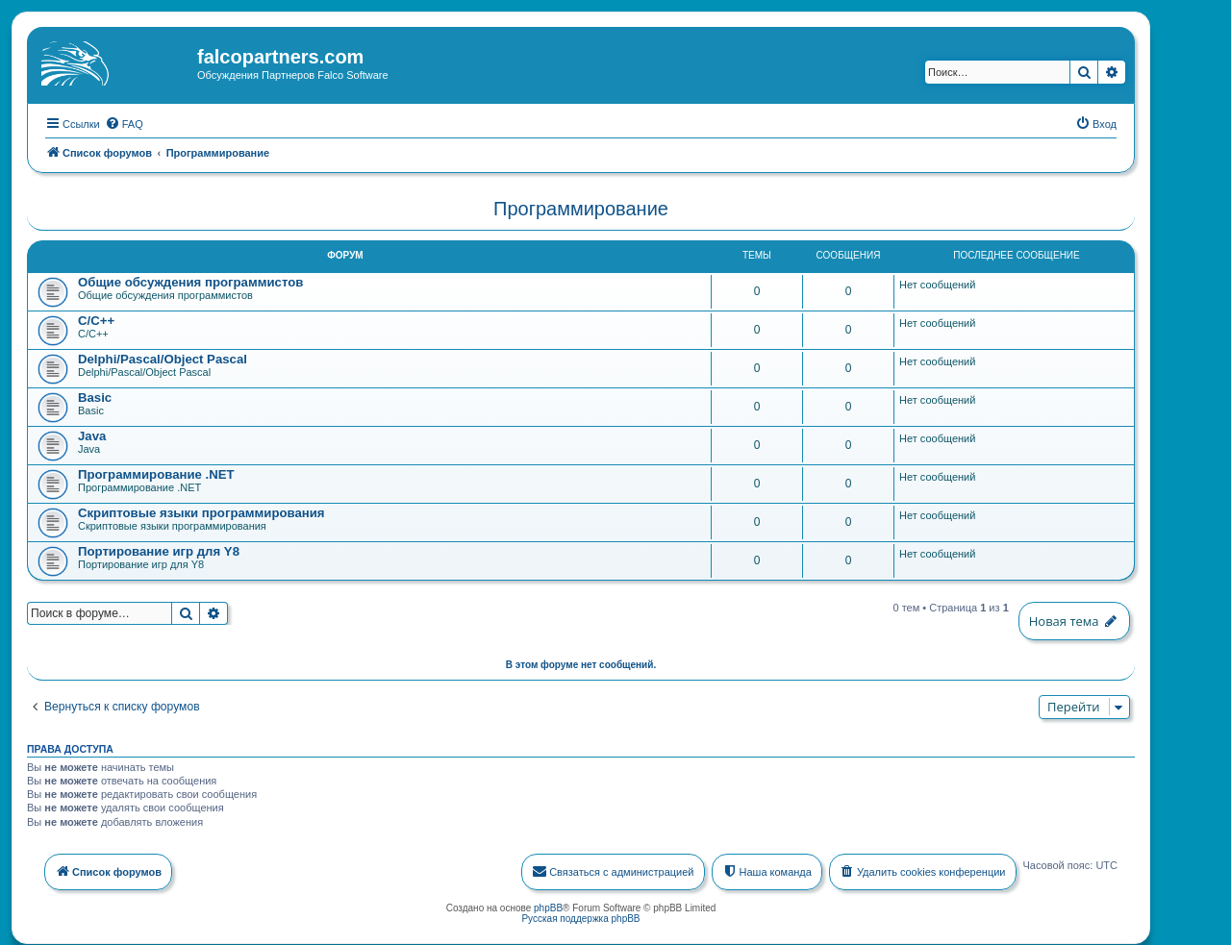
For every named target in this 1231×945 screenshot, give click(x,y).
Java (92, 434)
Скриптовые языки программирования (201, 511)
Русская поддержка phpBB (580, 916)
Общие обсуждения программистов (190, 280)
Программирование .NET (156, 472)
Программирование (580, 206)
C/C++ (96, 318)
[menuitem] (124, 122)
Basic (95, 395)
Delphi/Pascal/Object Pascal (162, 357)
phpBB (548, 906)
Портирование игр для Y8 (158, 549)
